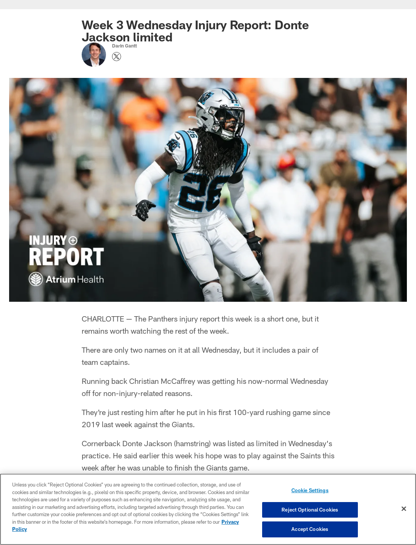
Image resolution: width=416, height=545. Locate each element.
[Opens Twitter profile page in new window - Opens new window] (116, 56)
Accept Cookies (309, 529)
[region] (208, 509)
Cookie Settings (310, 490)
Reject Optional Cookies (310, 510)
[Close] (403, 509)
